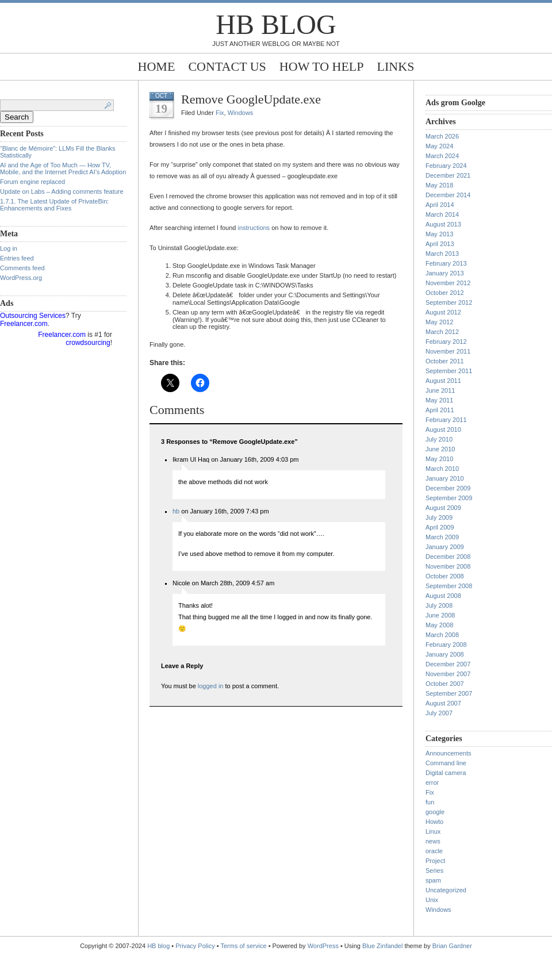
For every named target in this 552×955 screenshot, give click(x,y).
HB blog (276, 24)
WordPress (323, 945)
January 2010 (444, 478)
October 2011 (444, 361)
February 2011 (446, 419)
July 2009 (439, 517)
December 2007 (447, 664)
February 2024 (446, 165)
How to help (321, 66)
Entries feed (17, 258)
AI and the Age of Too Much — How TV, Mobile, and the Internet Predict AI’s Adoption (63, 168)
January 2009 (444, 546)
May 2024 (439, 146)
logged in (211, 685)
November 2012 (447, 282)
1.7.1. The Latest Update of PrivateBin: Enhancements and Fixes (54, 205)
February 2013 (446, 263)
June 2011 (440, 390)
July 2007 (439, 712)
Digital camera (445, 772)
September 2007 (448, 693)
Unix (431, 899)
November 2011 (447, 351)
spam (433, 880)
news (432, 841)
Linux (432, 831)
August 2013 (443, 224)
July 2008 (439, 605)
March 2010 (442, 468)
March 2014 (442, 214)
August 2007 (443, 703)
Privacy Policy (196, 945)
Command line (445, 763)
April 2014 (439, 204)
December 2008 (447, 556)
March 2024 (442, 155)
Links (396, 66)
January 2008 (444, 654)
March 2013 (442, 253)
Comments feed (22, 267)
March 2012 (442, 331)
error (432, 782)
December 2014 (447, 194)
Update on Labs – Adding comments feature (62, 191)
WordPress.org (21, 277)
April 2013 (439, 243)
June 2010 (440, 449)
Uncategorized (445, 890)
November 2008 (447, 566)
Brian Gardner (452, 945)
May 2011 (439, 400)
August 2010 (443, 429)
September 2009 (448, 497)
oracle (434, 850)
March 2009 (442, 537)
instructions (253, 227)
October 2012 (444, 292)
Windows (241, 112)
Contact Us (227, 66)
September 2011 (448, 370)
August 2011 (443, 380)
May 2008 (439, 625)
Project (435, 860)
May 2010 (439, 458)
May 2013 (439, 234)
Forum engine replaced (32, 181)
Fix (220, 112)
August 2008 (443, 595)
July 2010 (439, 439)
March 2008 (442, 634)
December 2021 (447, 175)
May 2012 (439, 322)
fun (429, 802)
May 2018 (439, 185)
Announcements (448, 753)
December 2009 (447, 488)
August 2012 (443, 312)
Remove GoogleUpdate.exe (251, 99)
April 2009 (439, 527)
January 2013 (444, 273)
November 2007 (447, 673)
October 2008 (444, 576)
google (434, 811)
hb (175, 511)
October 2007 (444, 683)
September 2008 (448, 585)
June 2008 (440, 615)
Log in (8, 248)
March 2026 (442, 136)
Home (156, 66)
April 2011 (439, 409)
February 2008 (446, 644)
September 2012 (448, 302)
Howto (434, 821)
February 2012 (446, 341)
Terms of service (244, 945)
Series (434, 870)
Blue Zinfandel (383, 945)
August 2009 (443, 507)
